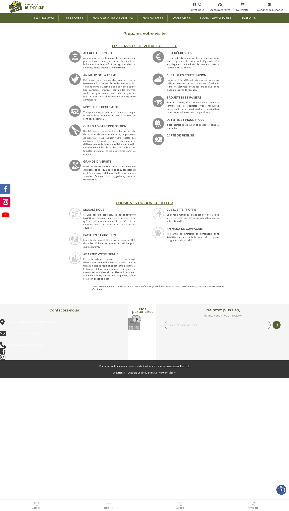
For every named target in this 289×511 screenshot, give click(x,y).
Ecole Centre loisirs (215, 18)
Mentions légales (167, 372)
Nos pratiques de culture (113, 18)
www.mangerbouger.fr (178, 365)
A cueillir (180, 508)
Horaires (108, 508)
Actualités (253, 508)
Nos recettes (152, 18)
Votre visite (182, 18)
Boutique (248, 18)
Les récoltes (73, 18)
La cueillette (44, 18)
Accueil (36, 508)
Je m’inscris (277, 325)
